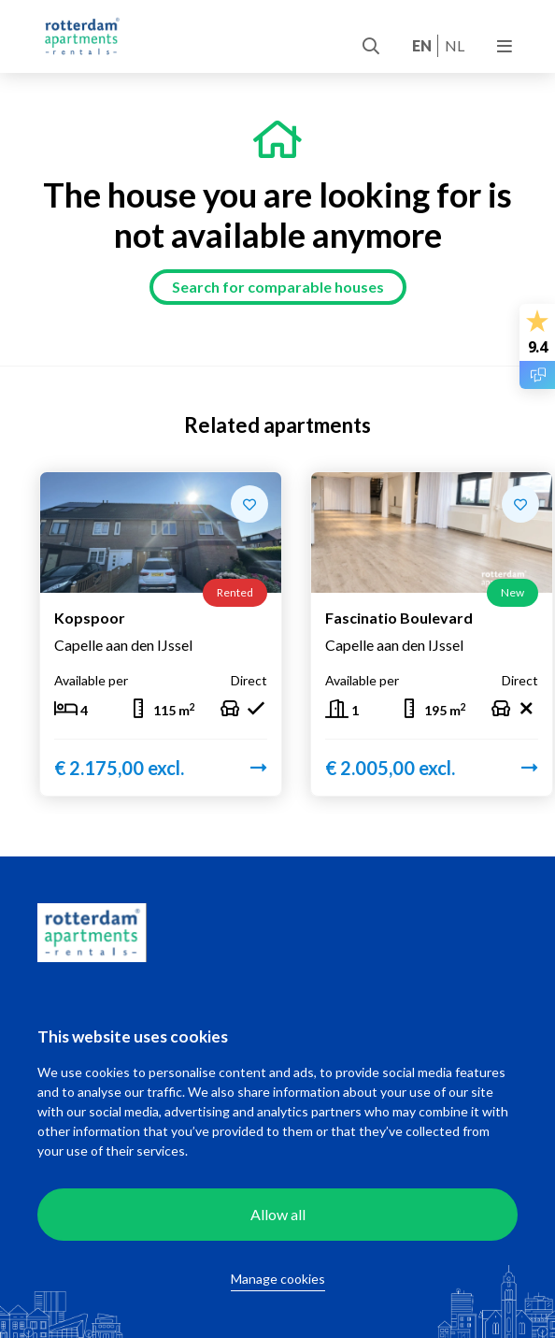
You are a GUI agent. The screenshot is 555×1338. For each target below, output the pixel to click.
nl (454, 45)
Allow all (278, 1214)
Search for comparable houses (278, 286)
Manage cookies (278, 1279)
